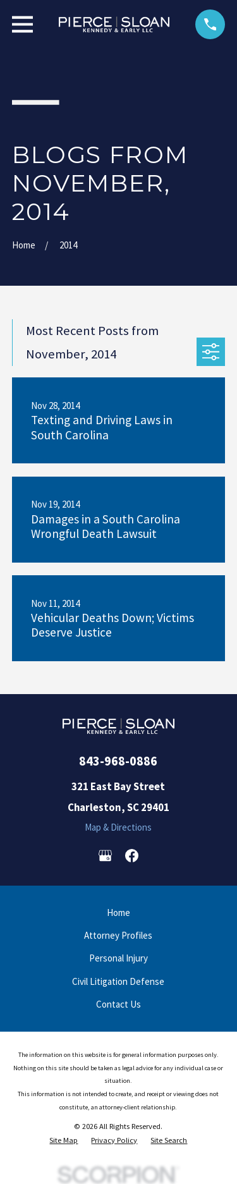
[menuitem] (63, 1140)
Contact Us (118, 1004)
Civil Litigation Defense (118, 981)
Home (118, 912)
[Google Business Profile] (105, 855)
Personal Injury (118, 958)
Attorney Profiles (118, 935)
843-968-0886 (118, 761)
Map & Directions (118, 827)
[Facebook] (131, 855)
